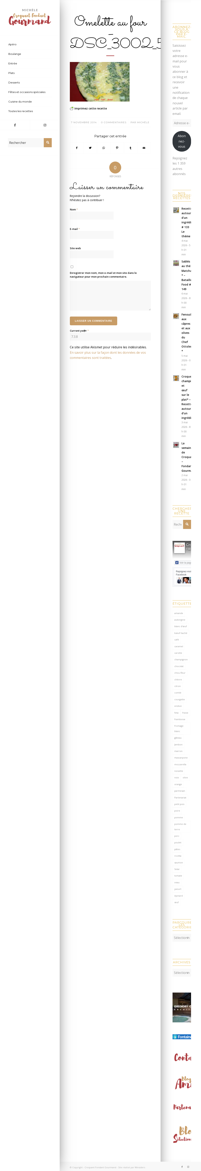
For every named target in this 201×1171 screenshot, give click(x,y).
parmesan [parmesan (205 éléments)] (179, 790)
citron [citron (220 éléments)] (177, 686)
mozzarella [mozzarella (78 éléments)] (180, 764)
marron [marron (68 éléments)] (178, 751)
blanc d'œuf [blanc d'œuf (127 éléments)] (180, 626)
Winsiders (140, 1165)
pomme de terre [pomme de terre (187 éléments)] (180, 826)
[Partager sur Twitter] (90, 147)
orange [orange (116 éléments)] (178, 784)
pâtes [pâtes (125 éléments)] (177, 849)
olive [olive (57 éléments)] (185, 777)
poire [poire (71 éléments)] (177, 810)
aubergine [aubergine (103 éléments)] (179, 619)
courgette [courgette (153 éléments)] (179, 699)
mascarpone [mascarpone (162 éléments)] (181, 757)
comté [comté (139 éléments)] (177, 692)
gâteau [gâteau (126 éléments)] (177, 737)
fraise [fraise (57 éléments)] (185, 712)
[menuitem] (30, 44)
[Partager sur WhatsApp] (103, 147)
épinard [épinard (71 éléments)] (178, 895)
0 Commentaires (113, 122)
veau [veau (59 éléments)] (177, 882)
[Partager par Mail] (143, 147)
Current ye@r (79, 330)
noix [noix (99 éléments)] (176, 777)
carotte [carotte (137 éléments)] (178, 652)
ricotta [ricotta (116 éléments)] (177, 855)
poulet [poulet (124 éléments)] (177, 842)
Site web (75, 248)
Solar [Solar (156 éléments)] (177, 869)
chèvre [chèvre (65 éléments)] (178, 679)
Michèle (143, 122)
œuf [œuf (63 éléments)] (176, 902)
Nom (74, 209)
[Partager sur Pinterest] (117, 147)
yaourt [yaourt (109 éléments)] (177, 888)
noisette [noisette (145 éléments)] (178, 770)
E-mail (75, 229)
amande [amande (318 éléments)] (178, 613)
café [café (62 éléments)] (176, 639)
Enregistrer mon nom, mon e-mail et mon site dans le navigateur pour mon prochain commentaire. (103, 275)
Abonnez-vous (182, 141)
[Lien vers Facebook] (15, 125)
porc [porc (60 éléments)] (176, 835)
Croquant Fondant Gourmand (100, 1165)
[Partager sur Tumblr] (130, 147)
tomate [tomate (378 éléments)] (178, 875)
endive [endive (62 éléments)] (178, 705)
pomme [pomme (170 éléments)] (178, 817)
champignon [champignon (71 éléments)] (181, 659)
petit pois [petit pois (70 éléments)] (179, 804)
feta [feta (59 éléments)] (176, 712)
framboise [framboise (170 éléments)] (179, 719)
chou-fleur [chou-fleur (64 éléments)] (179, 672)
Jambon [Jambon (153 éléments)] (178, 744)
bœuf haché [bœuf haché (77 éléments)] (180, 633)
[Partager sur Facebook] (76, 147)
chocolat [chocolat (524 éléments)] (178, 666)
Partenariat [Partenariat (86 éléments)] (180, 797)
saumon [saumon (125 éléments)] (178, 862)
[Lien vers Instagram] (45, 125)
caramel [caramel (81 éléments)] (178, 646)
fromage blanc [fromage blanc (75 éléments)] (178, 728)
